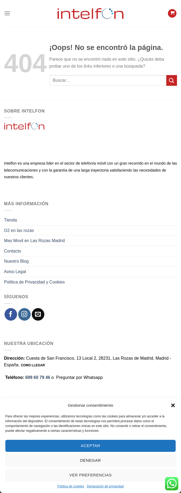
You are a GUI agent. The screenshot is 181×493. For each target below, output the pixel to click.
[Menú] (7, 13)
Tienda (10, 220)
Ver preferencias (90, 475)
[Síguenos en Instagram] (24, 314)
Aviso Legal (15, 271)
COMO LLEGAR (33, 365)
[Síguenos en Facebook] (11, 314)
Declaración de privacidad (105, 486)
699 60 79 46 (37, 377)
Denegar (90, 460)
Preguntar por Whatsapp (79, 377)
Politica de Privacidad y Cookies (34, 282)
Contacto (12, 251)
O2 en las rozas (19, 230)
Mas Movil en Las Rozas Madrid (34, 240)
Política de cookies (70, 486)
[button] (173, 405)
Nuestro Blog (16, 261)
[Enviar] (171, 80)
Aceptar (90, 445)
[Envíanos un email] (38, 314)
